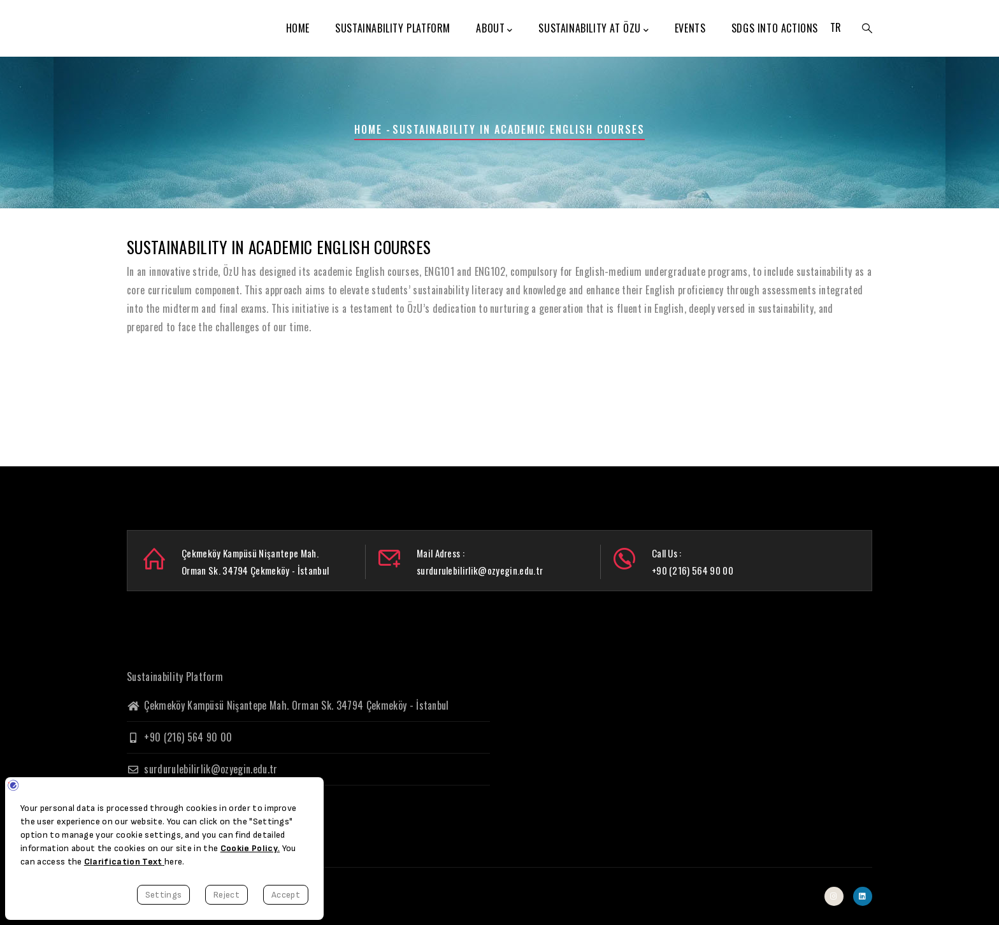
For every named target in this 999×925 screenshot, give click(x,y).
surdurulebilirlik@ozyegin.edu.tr (202, 769)
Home (298, 28)
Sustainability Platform (392, 28)
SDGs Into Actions (774, 28)
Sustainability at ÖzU (593, 28)
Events (690, 28)
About (494, 28)
